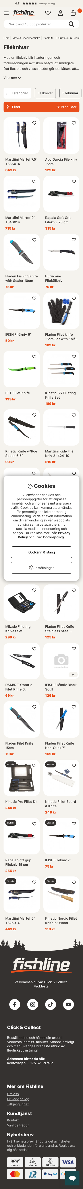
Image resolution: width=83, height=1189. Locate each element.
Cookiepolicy (53, 537)
